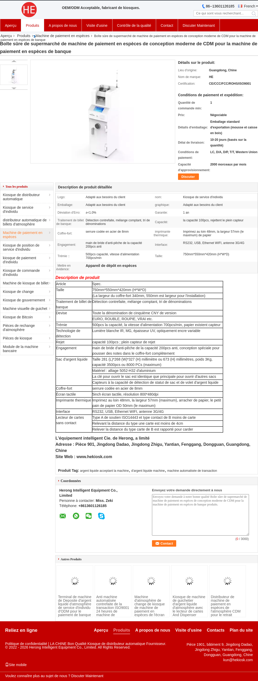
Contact (167, 25)
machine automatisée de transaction (192, 471)
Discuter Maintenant (199, 25)
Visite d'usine (97, 25)
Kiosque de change (18, 292)
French (249, 6)
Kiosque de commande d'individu (21, 272)
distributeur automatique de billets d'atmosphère (25, 222)
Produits (32, 25)
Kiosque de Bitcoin (18, 317)
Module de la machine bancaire (20, 349)
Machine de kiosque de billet (26, 283)
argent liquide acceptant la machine (104, 471)
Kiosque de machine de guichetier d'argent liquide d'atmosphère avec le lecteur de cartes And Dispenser (189, 606)
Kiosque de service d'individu (18, 209)
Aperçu (10, 25)
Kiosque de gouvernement (24, 300)
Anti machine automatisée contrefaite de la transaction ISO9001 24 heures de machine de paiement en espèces (112, 609)
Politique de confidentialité (26, 644)
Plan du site (241, 630)
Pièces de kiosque (17, 338)
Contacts (215, 630)
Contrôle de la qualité (134, 25)
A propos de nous (63, 25)
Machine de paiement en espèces (63, 36)
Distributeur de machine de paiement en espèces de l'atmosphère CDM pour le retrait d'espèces (226, 607)
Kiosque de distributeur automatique (21, 197)
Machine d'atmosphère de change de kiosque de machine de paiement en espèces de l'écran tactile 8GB (149, 607)
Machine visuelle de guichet (25, 309)
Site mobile (16, 665)
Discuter (188, 177)
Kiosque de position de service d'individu (21, 247)
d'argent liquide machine (148, 471)
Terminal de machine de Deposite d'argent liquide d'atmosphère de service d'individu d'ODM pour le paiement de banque (74, 606)
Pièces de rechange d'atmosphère (19, 328)
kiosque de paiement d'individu (19, 260)
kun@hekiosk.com (238, 660)
